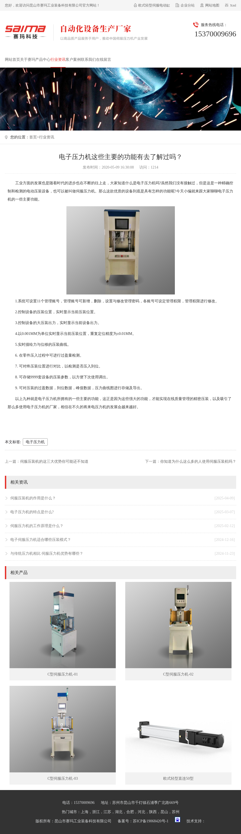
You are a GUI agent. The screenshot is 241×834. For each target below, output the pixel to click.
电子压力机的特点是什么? (122, 512)
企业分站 (188, 5)
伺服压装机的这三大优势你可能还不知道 (54, 461)
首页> (34, 137)
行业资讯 (58, 60)
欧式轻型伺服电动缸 (154, 5)
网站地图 (212, 5)
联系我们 (88, 60)
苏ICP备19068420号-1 (150, 821)
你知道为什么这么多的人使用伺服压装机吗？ (198, 461)
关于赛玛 (27, 60)
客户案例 (73, 60)
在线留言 (103, 60)
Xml (233, 5)
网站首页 (12, 60)
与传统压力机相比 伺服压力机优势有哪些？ (122, 553)
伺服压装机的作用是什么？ (122, 498)
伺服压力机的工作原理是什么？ (122, 526)
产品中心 (42, 60)
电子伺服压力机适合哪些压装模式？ (122, 540)
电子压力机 (35, 442)
